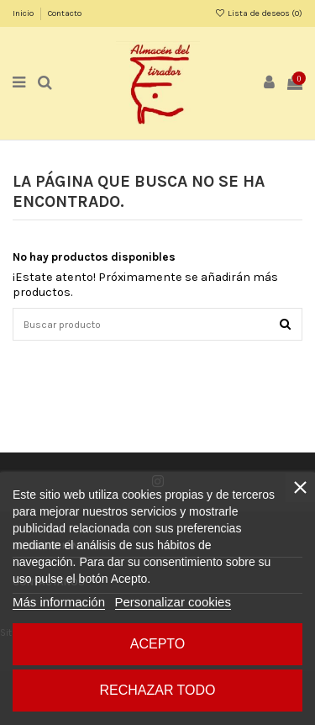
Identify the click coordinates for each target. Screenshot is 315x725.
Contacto (64, 13)
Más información (59, 602)
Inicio (24, 13)
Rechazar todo (157, 690)
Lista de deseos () (258, 13)
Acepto (158, 644)
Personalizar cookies (173, 602)
